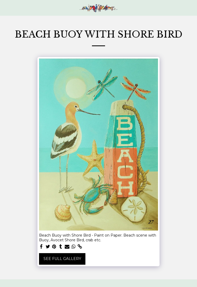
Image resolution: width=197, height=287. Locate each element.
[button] (5, 8)
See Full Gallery (62, 258)
